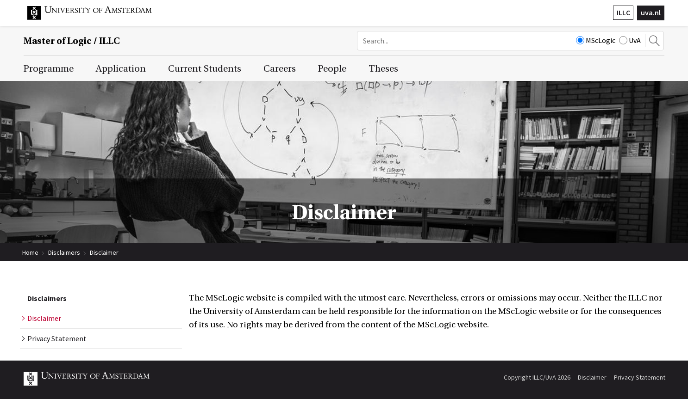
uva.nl (651, 12)
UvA (630, 40)
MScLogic (595, 40)
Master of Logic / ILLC (72, 41)
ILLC (623, 12)
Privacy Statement (639, 377)
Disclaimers (64, 252)
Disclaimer (104, 252)
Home (30, 252)
